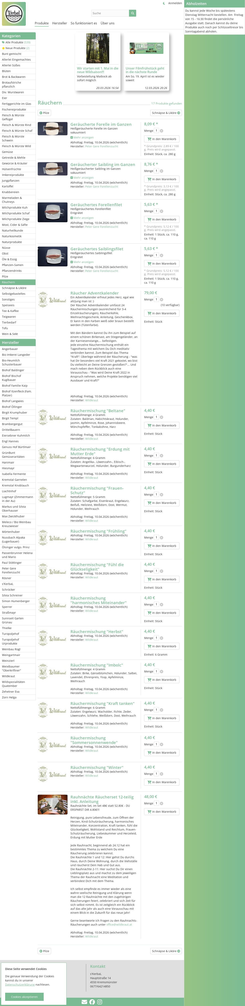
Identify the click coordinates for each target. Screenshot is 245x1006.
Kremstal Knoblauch (15, 485)
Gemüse (7, 152)
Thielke (7, 628)
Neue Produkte (15, 48)
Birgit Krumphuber (14, 412)
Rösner (6, 578)
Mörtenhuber (11, 532)
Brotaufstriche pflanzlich (11, 84)
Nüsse (6, 248)
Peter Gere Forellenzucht (11, 570)
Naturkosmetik (11, 236)
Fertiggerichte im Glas (16, 104)
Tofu (5, 328)
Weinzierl (8, 661)
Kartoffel (7, 186)
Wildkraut (8, 676)
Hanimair (8, 462)
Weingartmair (11, 655)
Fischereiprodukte (14, 109)
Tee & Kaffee (10, 311)
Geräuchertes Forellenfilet (96, 204)
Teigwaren (9, 316)
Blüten (6, 71)
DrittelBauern (11, 430)
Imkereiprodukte (13, 175)
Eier (4, 98)
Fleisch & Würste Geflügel (13, 117)
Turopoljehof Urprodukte (10, 641)
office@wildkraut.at (119, 924)
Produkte (42, 23)
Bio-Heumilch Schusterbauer (12, 362)
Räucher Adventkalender (94, 293)
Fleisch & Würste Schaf (17, 131)
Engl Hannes (10, 441)
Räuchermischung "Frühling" (98, 531)
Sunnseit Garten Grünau (13, 620)
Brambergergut (12, 424)
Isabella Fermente (14, 474)
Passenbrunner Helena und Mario (17, 555)
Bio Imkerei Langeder (16, 355)
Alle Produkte (16, 42)
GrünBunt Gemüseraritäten (13, 455)
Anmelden (175, 3)
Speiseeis (8, 305)
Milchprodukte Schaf (16, 213)
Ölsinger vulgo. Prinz (16, 547)
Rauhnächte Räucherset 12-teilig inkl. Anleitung (102, 799)
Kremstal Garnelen (14, 480)
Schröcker (8, 589)
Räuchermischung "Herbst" (96, 631)
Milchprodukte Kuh (15, 207)
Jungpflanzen (10, 180)
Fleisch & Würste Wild (16, 146)
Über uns (108, 23)
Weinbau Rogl (11, 649)
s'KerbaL (7, 584)
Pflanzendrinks (12, 271)
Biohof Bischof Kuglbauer (11, 378)
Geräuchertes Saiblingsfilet (96, 249)
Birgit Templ (10, 418)
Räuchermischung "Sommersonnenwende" (94, 740)
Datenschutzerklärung (20, 984)
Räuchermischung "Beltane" (97, 410)
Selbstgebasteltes (13, 294)
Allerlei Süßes (11, 65)
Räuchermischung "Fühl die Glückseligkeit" (97, 567)
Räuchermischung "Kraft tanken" (102, 703)
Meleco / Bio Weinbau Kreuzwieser (16, 524)
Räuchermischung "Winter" (96, 767)
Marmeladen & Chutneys (12, 200)
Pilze (5, 276)
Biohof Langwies (13, 401)
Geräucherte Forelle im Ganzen (101, 124)
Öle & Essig (9, 259)
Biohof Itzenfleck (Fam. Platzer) (17, 393)
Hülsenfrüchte (11, 169)
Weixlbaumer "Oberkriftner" (11, 668)
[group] (98, 61)
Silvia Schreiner (12, 595)
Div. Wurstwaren (13, 92)
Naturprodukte (12, 242)
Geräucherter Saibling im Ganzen (102, 164)
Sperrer (7, 607)
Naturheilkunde (12, 230)
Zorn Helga (9, 697)
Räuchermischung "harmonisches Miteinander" (98, 600)
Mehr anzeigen (82, 137)
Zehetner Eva (10, 691)
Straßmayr (9, 612)
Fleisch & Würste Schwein (13, 138)
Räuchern (8, 282)
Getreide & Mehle (13, 157)
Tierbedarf (9, 322)
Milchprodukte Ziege (15, 219)
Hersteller (59, 23)
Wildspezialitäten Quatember (13, 684)
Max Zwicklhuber (13, 516)
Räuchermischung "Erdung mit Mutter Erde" (100, 451)
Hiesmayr (8, 468)
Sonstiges (8, 299)
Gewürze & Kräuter (14, 163)
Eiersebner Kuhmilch (16, 435)
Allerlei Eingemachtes (16, 59)
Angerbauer (10, 349)
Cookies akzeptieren (24, 997)
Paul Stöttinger (12, 563)
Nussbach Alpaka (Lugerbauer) (13, 539)
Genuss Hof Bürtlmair (16, 447)
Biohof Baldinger (13, 370)
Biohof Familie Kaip (15, 385)
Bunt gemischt (11, 54)
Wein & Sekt (10, 334)
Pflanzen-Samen (12, 265)
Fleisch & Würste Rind (16, 125)
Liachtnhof (9, 491)
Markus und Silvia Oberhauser (14, 508)
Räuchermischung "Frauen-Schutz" (96, 490)
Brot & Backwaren (14, 77)
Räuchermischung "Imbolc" (96, 665)
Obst (5, 253)
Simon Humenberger (16, 601)
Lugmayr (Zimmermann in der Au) (17, 499)
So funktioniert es (84, 23)
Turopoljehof (10, 634)
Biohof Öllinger (12, 407)
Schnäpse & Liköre (14, 288)
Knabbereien (10, 192)
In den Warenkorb (162, 139)
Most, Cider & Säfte (15, 225)
